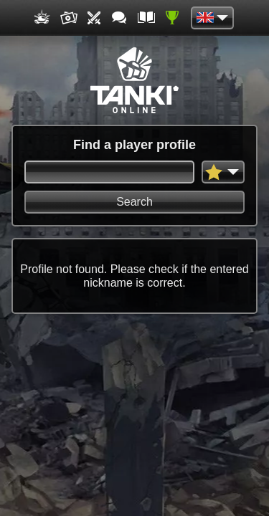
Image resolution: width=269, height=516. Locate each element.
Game (43, 18)
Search (134, 202)
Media (68, 18)
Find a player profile (134, 145)
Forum (120, 18)
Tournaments (94, 18)
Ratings (172, 18)
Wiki (146, 18)
